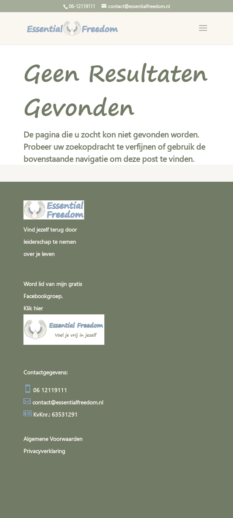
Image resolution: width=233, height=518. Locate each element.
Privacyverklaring (44, 451)
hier (38, 308)
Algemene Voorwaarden (53, 439)
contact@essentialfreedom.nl (67, 402)
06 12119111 (49, 390)
